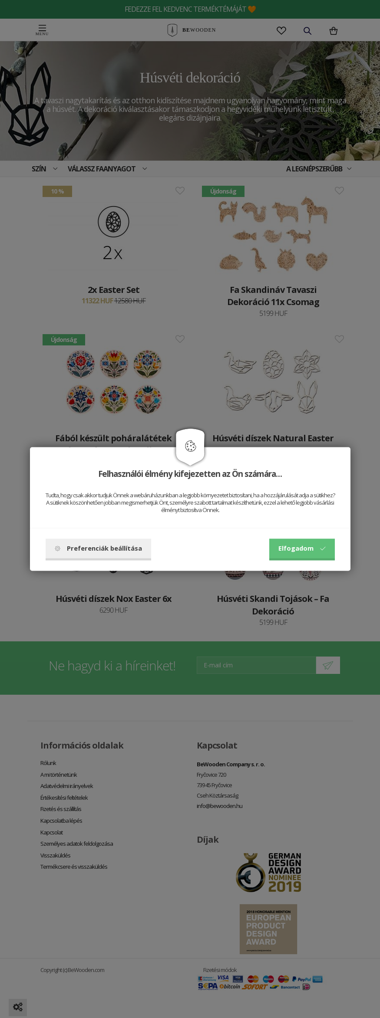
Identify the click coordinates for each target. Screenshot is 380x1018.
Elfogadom (302, 548)
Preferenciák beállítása (98, 548)
